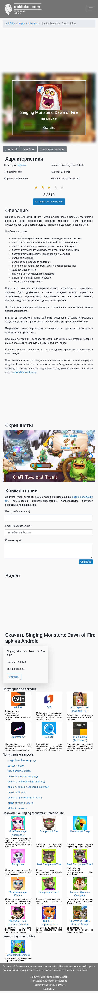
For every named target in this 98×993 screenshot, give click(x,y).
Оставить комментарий (49, 201)
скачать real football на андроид (26, 781)
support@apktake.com (24, 372)
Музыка (21, 165)
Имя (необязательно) (17, 511)
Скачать (49, 127)
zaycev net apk (16, 765)
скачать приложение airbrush (25, 797)
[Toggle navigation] (90, 9)
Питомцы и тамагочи (52, 149)
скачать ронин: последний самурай (28, 787)
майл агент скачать (19, 771)
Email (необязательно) (18, 526)
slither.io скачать (17, 808)
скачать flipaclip (17, 792)
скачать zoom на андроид (23, 776)
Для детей (11, 149)
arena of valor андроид (20, 803)
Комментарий (13, 540)
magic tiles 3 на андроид (22, 760)
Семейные (28, 149)
